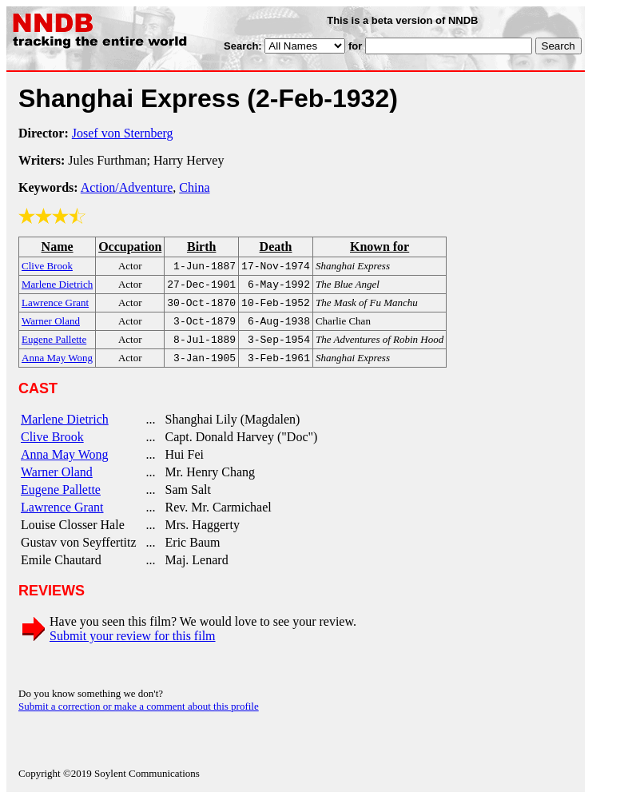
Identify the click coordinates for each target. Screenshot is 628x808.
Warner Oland (57, 481)
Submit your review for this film (133, 645)
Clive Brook (52, 446)
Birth (201, 246)
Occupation (129, 246)
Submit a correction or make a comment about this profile (138, 716)
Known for (379, 246)
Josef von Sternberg (122, 133)
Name (58, 246)
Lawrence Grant (62, 516)
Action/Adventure (127, 187)
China (194, 187)
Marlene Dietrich (65, 429)
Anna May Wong (65, 464)
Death (276, 246)
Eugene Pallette (61, 499)
